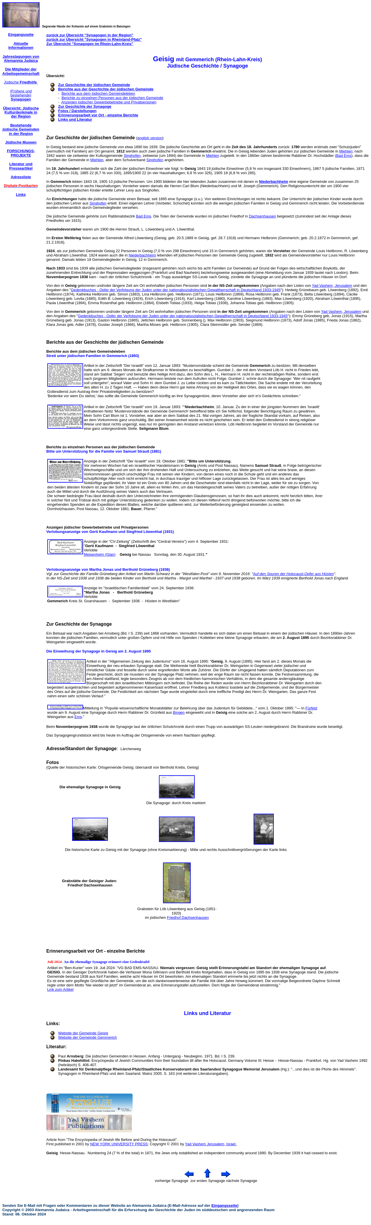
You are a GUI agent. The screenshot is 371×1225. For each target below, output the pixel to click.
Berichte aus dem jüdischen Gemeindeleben (98, 93)
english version (149, 138)
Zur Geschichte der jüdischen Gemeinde (94, 85)
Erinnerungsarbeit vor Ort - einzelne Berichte (98, 115)
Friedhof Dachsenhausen (188, 917)
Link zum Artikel (60, 989)
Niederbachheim (273, 181)
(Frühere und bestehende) (21, 95)
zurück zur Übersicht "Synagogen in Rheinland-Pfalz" (94, 39)
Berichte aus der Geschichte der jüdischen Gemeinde (105, 89)
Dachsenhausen (262, 216)
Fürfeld (311, 708)
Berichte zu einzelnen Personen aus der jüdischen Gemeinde (112, 98)
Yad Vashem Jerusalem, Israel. (211, 1144)
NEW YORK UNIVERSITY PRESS (119, 1144)
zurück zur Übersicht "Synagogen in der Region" (89, 35)
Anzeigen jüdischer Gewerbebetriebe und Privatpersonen (108, 102)
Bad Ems (343, 155)
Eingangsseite (224, 1205)
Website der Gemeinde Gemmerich (87, 1037)
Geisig (52, 1153)
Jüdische (21, 82)
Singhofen (132, 155)
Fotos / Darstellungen (77, 111)
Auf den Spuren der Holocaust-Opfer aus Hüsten (293, 574)
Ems (78, 717)
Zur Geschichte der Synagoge (84, 106)
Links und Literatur (75, 119)
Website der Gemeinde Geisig (83, 1033)
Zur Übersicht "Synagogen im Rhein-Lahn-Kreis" (89, 44)
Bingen (178, 712)
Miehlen (346, 151)
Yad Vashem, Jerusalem (332, 285)
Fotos (52, 762)
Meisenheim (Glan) (100, 554)
